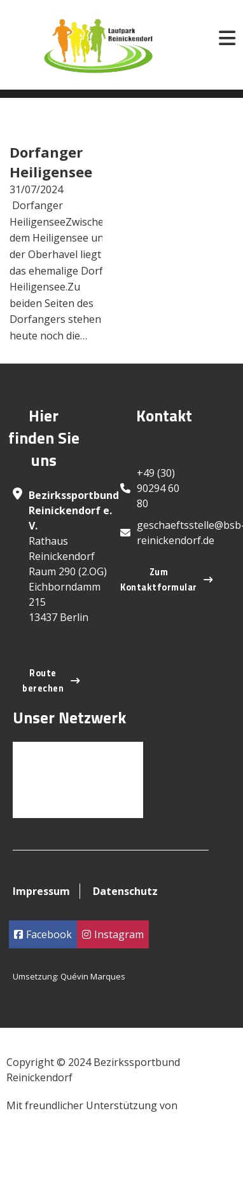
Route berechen (51, 680)
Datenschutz (125, 891)
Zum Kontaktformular (167, 579)
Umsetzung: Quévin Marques (69, 976)
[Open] (227, 38)
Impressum (41, 891)
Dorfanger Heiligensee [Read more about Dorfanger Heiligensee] (51, 161)
